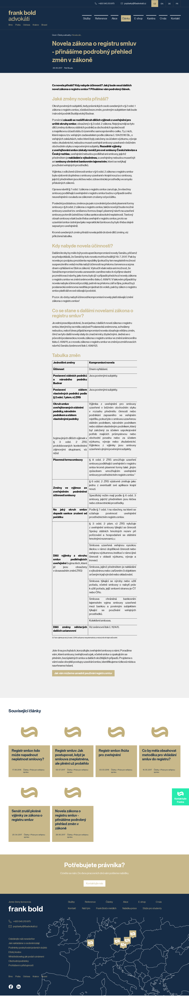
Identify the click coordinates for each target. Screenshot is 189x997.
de (169, 3)
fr (177, 3)
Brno (11, 24)
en (162, 3)
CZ (155, 3)
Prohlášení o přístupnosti (21, 966)
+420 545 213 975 (104, 3)
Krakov (36, 24)
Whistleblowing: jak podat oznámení (26, 957)
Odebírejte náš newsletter (22, 940)
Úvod (54, 35)
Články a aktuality (64, 35)
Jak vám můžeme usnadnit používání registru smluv (83, 673)
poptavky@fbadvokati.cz (133, 3)
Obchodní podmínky (19, 962)
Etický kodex (15, 953)
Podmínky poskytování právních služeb (28, 949)
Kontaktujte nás (94, 884)
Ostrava (26, 24)
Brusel (44, 24)
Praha (17, 24)
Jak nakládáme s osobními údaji (24, 944)
